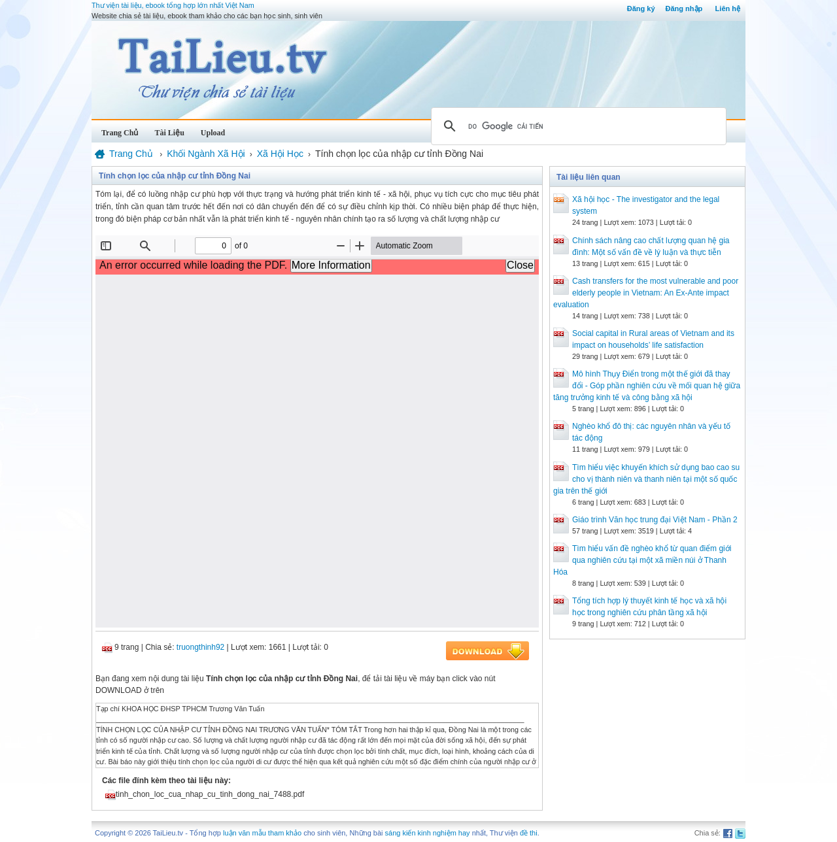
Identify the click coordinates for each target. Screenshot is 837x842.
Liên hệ (727, 8)
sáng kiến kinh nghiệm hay (427, 833)
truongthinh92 (200, 647)
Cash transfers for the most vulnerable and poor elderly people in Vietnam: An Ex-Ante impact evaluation (645, 293)
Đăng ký (641, 8)
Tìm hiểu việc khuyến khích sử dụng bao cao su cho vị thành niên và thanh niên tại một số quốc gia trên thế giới (646, 479)
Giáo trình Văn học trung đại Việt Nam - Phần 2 (655, 519)
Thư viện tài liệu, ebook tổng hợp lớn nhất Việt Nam (173, 5)
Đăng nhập (684, 8)
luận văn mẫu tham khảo (262, 833)
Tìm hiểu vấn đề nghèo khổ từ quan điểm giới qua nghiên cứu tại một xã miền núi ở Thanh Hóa (642, 560)
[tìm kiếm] (576, 126)
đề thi (529, 833)
